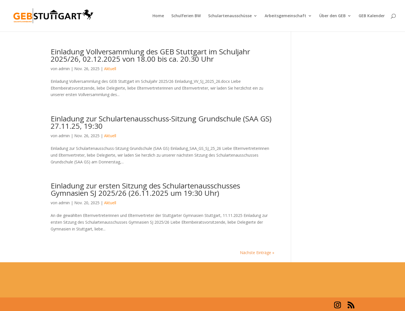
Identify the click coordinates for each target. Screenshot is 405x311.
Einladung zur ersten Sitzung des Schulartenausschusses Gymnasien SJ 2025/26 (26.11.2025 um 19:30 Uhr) (145, 189)
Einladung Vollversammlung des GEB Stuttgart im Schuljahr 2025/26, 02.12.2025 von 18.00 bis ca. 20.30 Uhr (150, 55)
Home (158, 16)
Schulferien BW (186, 16)
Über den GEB (332, 16)
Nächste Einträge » (257, 252)
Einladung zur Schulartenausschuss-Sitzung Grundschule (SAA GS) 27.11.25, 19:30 (161, 122)
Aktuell (110, 68)
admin (64, 68)
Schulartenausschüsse (230, 16)
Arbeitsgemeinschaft (285, 16)
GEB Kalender (372, 16)
